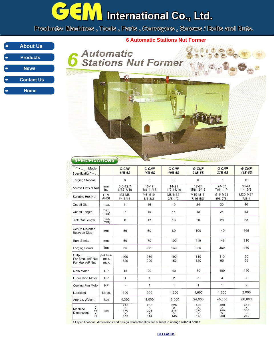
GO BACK (166, 334)
